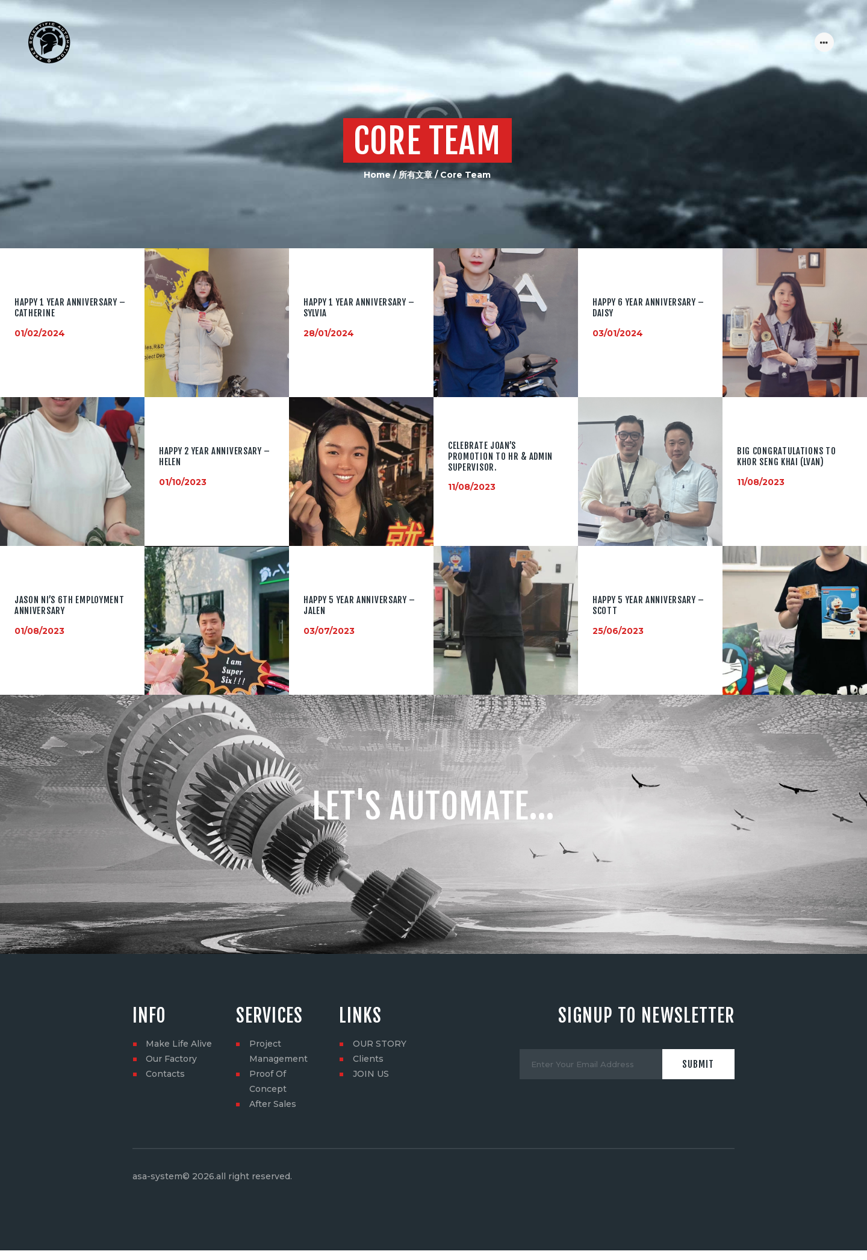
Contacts (165, 1073)
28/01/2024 (328, 333)
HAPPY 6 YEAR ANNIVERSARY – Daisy (648, 307)
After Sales (272, 1104)
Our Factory (171, 1058)
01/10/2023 (183, 482)
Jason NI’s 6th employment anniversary (69, 605)
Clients (368, 1058)
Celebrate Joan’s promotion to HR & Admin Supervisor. (500, 457)
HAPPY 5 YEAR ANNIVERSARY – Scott (648, 605)
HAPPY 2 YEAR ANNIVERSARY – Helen (214, 456)
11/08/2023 (472, 486)
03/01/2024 (617, 333)
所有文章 (415, 174)
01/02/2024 (39, 333)
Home (377, 174)
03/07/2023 (329, 630)
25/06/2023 (618, 630)
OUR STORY (379, 1043)
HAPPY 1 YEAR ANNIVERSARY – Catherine (70, 307)
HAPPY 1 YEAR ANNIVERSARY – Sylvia (359, 307)
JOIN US (371, 1073)
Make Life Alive (179, 1043)
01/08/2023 (39, 630)
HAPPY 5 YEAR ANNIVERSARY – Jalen (359, 605)
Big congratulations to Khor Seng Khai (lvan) (786, 456)
